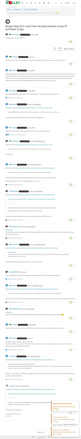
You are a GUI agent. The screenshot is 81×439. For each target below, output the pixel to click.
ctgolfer (11, 386)
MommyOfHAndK (14, 226)
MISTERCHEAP (15, 34)
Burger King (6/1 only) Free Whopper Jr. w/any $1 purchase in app (34, 107)
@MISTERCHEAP (31, 226)
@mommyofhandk (10, 248)
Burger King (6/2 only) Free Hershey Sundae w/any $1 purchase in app (35, 168)
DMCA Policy (40, 432)
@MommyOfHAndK (40, 244)
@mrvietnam (8, 107)
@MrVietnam (37, 104)
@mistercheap (9, 230)
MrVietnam (14, 57)
